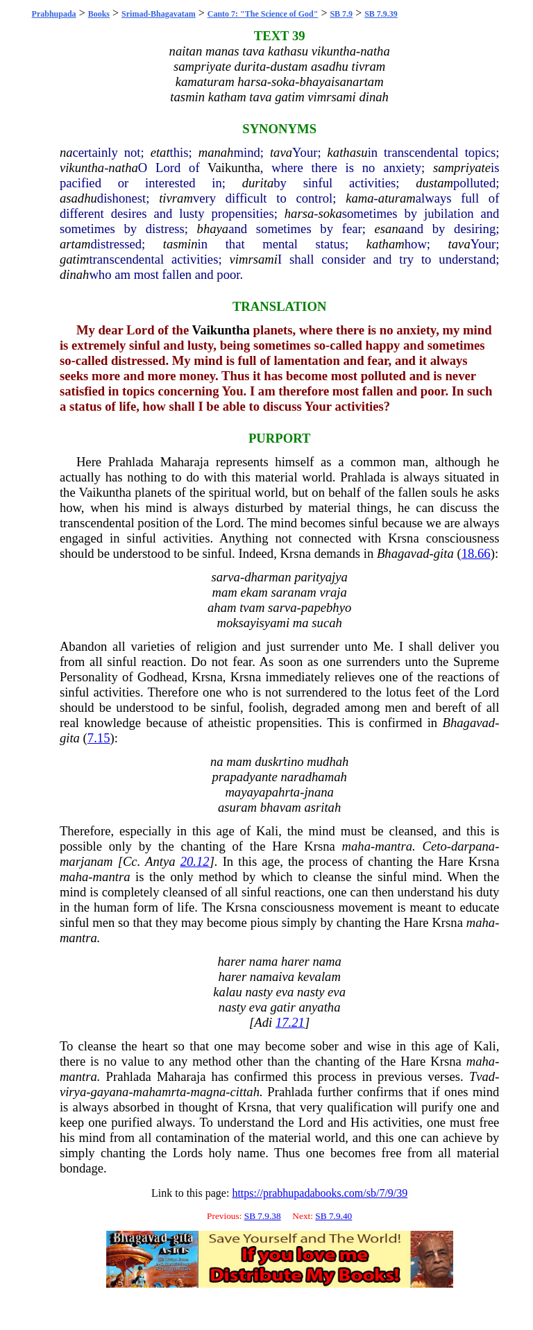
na (66, 152)
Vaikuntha (234, 167)
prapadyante (244, 776)
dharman (267, 577)
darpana (473, 846)
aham (222, 607)
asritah (322, 807)
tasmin (180, 244)
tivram (176, 198)
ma (301, 622)
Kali (267, 831)
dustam (434, 183)
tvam (251, 607)
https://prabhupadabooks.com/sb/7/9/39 (319, 1193)
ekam (253, 592)
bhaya (213, 228)
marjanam (86, 861)
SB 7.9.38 (262, 1216)
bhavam (280, 807)
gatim (75, 259)
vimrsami (254, 259)
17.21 (290, 1022)
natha (123, 167)
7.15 (98, 738)
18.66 (476, 553)
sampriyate (462, 167)
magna (208, 1091)
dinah (75, 274)
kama (359, 198)
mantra (393, 846)
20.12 (195, 861)
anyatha (319, 1007)
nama (263, 961)
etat (160, 152)
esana (390, 228)
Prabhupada (54, 14)
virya (73, 1091)
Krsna (403, 538)
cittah (245, 1091)
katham (385, 244)
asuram (237, 807)
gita (444, 553)
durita (258, 183)
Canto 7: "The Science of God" (263, 14)
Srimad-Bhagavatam (158, 14)
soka (330, 213)
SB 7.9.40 (333, 1216)
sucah (327, 622)
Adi (263, 1022)
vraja (332, 592)
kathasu (348, 152)
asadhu (78, 198)
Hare (284, 846)
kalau (227, 991)
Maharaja (184, 461)
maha (356, 846)
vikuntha (82, 167)
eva (285, 991)
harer (231, 961)
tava (281, 152)
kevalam (319, 976)
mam (224, 592)
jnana (319, 792)
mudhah (327, 761)
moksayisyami (253, 622)
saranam (293, 592)
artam (75, 244)
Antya (160, 861)
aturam (397, 198)
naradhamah (313, 776)
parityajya (321, 577)
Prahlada (130, 461)
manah (216, 152)
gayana (109, 1091)
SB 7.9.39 (381, 14)
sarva (225, 577)
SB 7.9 (341, 14)
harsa (299, 213)
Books (99, 14)
